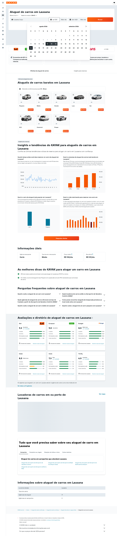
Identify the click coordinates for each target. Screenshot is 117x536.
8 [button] (55, 40)
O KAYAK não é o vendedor (62, 525)
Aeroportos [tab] (23, 452)
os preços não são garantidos (53, 520)
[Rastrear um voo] (3, 27)
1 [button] (55, 35)
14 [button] (51, 44)
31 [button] (35, 56)
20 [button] (47, 48)
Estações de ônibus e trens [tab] (52, 452)
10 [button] (35, 44)
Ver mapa (102, 394)
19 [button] (43, 48)
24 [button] (35, 52)
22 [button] (55, 48)
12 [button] (43, 44)
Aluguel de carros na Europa (37, 510)
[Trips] (3, 39)
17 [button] (35, 48)
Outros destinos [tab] (66, 452)
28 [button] (51, 52)
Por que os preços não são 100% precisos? (62, 531)
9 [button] (73, 40)
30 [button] (31, 56)
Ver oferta (30, 109)
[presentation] (92, 318)
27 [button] (47, 52)
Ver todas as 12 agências (25, 386)
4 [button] (39, 40)
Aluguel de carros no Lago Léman (68, 510)
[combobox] (14, 15)
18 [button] (39, 48)
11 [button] (39, 44)
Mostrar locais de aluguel (39, 343)
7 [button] (51, 40)
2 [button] (73, 35)
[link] (61, 238)
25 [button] (39, 52)
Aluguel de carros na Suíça (52, 510)
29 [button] (55, 52)
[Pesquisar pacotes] (3, 18)
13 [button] (47, 44)
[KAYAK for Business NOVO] (3, 34)
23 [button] (31, 52)
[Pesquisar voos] (3, 8)
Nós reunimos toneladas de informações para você (62, 528)
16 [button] (31, 48)
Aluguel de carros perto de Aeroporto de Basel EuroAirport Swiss (60, 463)
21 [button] (51, 48)
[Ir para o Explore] (3, 23)
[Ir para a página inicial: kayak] (11, 3)
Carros (27, 510)
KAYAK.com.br (21, 510)
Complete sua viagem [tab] (35, 452)
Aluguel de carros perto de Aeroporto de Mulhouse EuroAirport (86, 463)
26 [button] (43, 52)
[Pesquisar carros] (3, 15)
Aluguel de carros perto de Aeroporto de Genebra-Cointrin (32, 463)
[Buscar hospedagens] (3, 11)
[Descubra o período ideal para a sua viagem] (3, 30)
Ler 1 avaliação (26, 328)
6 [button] (47, 40)
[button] (3, 3)
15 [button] (55, 44)
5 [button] (43, 40)
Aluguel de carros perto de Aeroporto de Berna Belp (34, 467)
